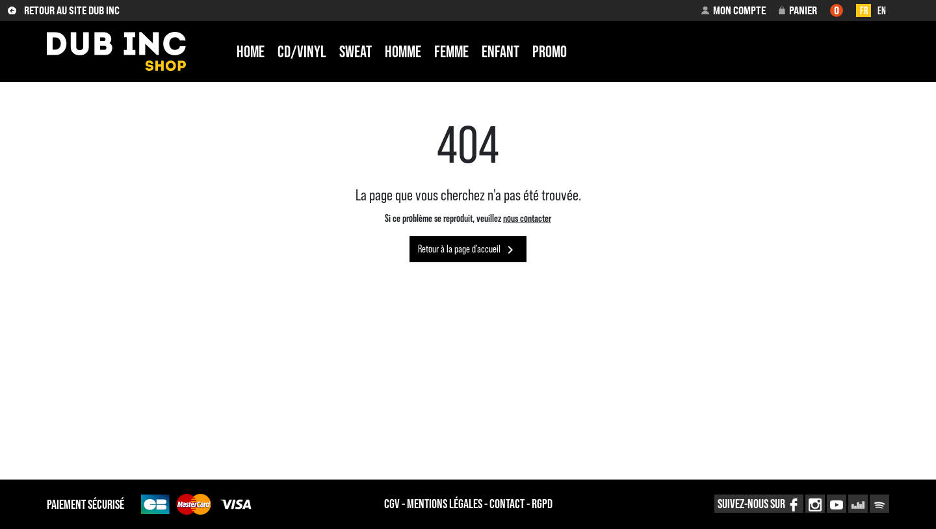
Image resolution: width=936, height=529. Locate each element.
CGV (392, 503)
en (882, 10)
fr (864, 10)
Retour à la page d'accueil (468, 250)
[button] (733, 10)
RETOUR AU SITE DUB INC (64, 10)
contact (507, 503)
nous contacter (527, 218)
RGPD (542, 503)
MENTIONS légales (444, 503)
